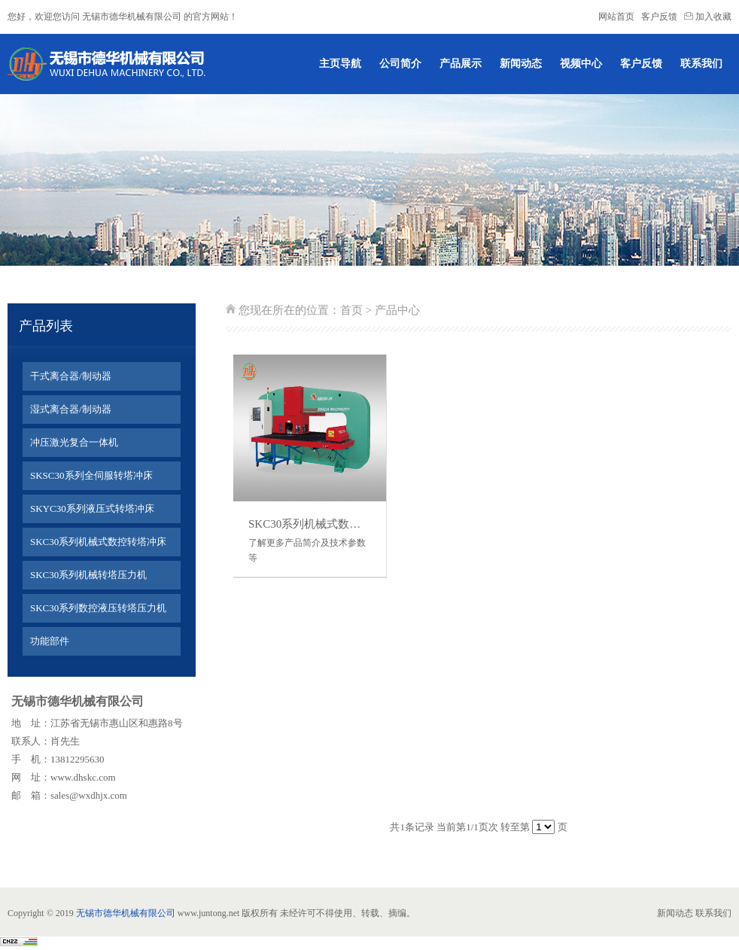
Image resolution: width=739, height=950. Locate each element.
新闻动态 (521, 63)
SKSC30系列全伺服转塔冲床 (91, 475)
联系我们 (701, 63)
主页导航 (340, 63)
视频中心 (581, 63)
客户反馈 (659, 16)
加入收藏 (707, 16)
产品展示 (460, 63)
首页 (351, 310)
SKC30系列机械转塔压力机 (88, 574)
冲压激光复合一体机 (74, 442)
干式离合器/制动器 (70, 376)
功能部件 (49, 641)
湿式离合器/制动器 (70, 409)
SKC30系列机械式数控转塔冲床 (98, 541)
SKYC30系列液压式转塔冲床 (92, 508)
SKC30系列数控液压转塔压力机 (98, 608)
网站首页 (616, 16)
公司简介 (400, 63)
